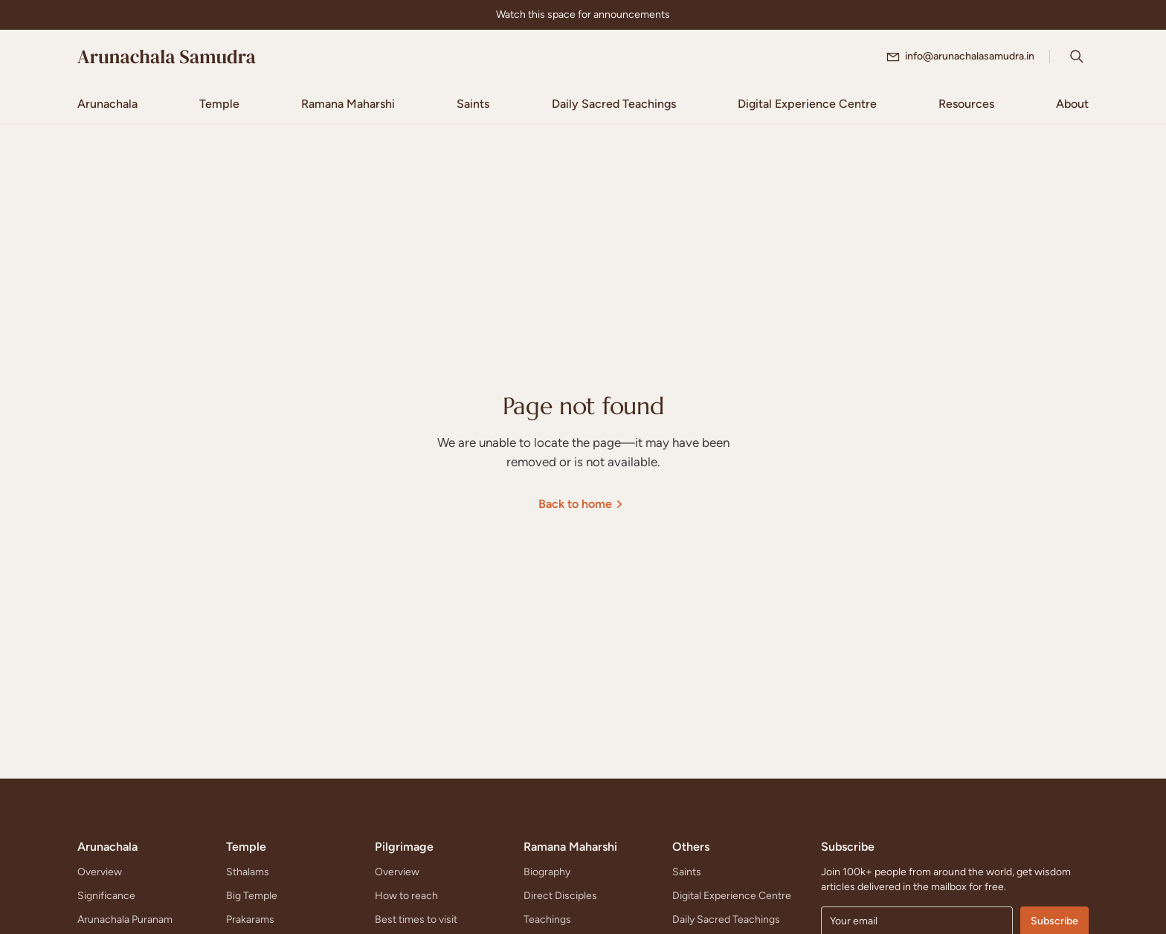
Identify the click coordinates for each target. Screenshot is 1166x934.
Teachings (547, 919)
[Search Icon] (1077, 56)
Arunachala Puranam (125, 919)
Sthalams (247, 872)
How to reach (406, 895)
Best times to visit (416, 919)
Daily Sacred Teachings (726, 919)
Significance (106, 895)
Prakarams (250, 919)
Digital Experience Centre (731, 895)
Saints (686, 872)
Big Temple (251, 895)
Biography (547, 872)
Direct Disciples (560, 895)
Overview (99, 872)
